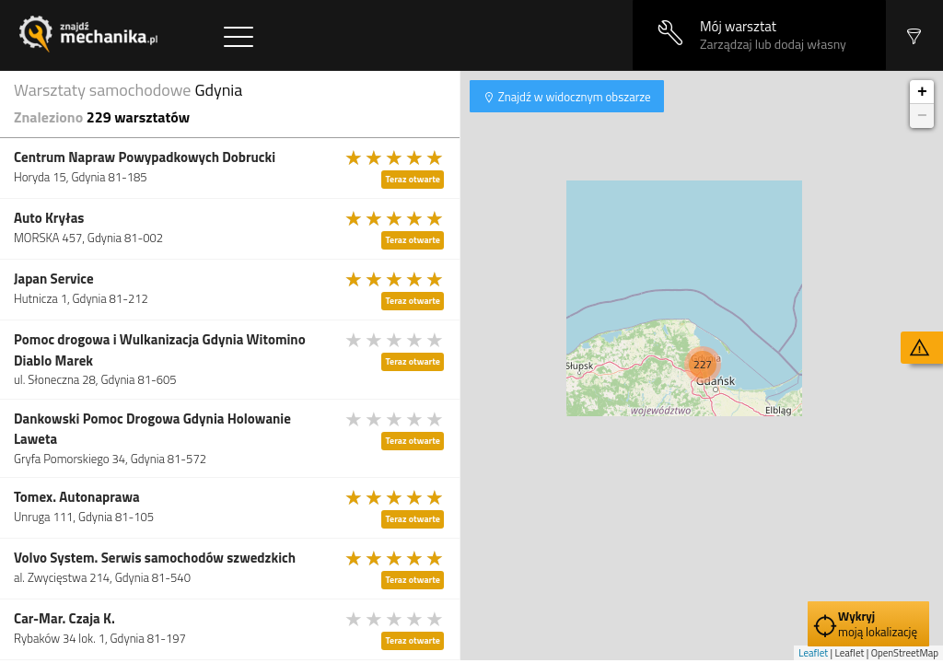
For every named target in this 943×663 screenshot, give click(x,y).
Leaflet (813, 653)
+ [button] (922, 92)
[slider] (395, 157)
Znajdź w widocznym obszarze (573, 96)
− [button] (922, 116)
